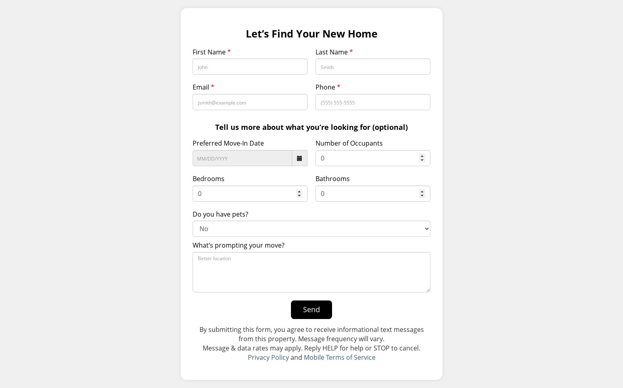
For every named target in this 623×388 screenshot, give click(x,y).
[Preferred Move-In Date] (242, 158)
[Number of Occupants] (373, 158)
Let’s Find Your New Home (312, 34)
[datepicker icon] (299, 158)
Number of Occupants (349, 143)
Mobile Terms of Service (340, 357)
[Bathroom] (373, 194)
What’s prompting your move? (239, 245)
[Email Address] (250, 102)
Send (311, 309)
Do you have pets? (220, 214)
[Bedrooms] (250, 194)
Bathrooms (333, 178)
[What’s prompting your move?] (311, 272)
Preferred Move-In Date (228, 143)
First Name (212, 52)
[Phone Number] (373, 102)
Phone (328, 87)
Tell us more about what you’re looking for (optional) (311, 127)
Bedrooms (208, 178)
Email (203, 87)
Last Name (334, 52)
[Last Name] (373, 66)
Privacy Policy (268, 357)
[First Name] (250, 66)
